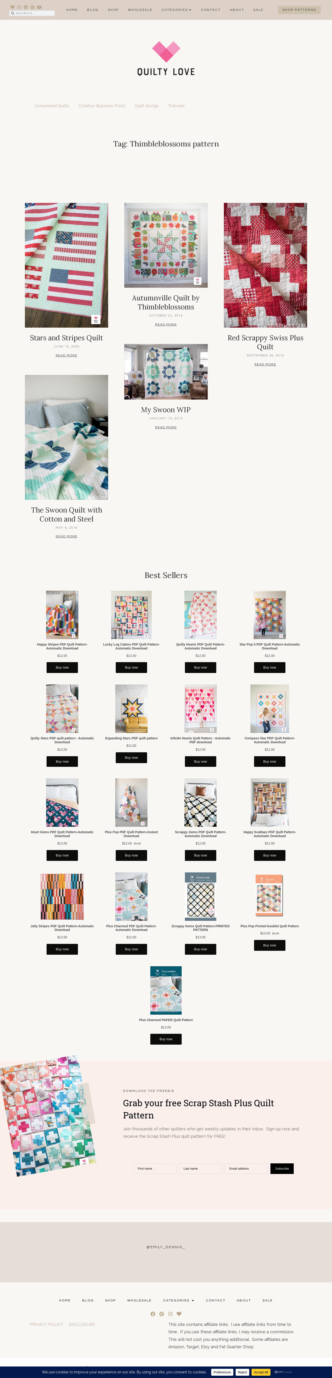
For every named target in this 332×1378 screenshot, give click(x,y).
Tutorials (176, 105)
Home (72, 10)
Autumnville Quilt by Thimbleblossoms (166, 302)
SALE (258, 10)
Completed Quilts (52, 105)
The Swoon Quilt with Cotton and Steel (66, 514)
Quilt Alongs (147, 105)
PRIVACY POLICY (46, 1324)
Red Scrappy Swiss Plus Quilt (265, 342)
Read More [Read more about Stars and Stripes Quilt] (66, 355)
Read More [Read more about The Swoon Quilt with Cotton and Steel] (66, 536)
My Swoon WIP (166, 409)
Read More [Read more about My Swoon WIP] (166, 427)
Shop (113, 10)
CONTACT (211, 10)
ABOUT (237, 10)
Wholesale (140, 10)
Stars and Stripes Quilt (66, 337)
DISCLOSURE (82, 1324)
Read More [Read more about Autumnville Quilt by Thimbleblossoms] (166, 324)
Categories (177, 10)
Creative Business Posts (102, 105)
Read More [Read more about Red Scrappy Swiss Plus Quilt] (265, 364)
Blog (93, 10)
